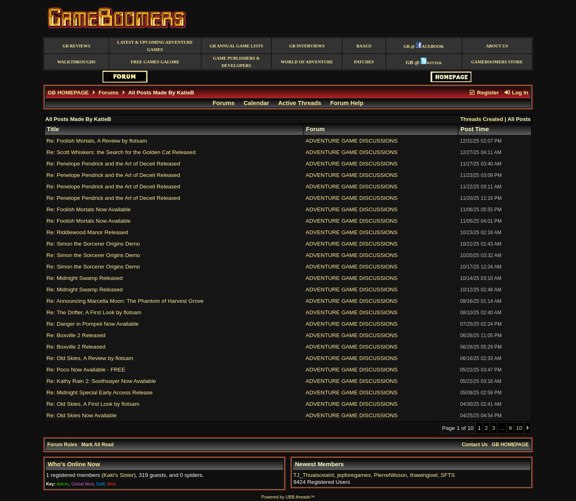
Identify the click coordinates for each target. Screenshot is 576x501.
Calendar (256, 103)
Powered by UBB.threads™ (288, 496)
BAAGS (363, 46)
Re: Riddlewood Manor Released (87, 232)
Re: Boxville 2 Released (76, 335)
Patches (364, 62)
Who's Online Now (74, 464)
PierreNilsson (390, 475)
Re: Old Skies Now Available (82, 415)
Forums (108, 92)
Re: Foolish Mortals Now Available (89, 209)
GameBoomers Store (496, 62)
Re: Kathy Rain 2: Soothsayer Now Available (101, 381)
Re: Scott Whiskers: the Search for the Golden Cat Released (121, 152)
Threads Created (481, 119)
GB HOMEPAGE (68, 92)
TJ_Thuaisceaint (313, 475)
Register (484, 92)
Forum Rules (62, 444)
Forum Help (346, 103)
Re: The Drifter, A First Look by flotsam (94, 312)
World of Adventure (307, 62)
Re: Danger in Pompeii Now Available (93, 324)
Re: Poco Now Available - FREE (86, 370)
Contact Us (474, 444)
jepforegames (354, 475)
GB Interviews (307, 46)
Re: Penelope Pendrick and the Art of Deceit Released (113, 164)
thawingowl (424, 475)
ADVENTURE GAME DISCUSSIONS (351, 141)
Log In (516, 92)
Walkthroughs (76, 62)
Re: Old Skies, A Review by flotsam (90, 358)
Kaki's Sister (118, 475)
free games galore (155, 62)
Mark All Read (97, 444)
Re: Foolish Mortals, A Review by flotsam (97, 141)
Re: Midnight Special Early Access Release (100, 392)
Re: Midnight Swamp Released (85, 278)
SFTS (447, 475)
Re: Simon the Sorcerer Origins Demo (93, 244)
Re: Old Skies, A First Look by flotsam (93, 404)
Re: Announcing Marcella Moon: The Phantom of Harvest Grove (125, 301)
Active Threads (299, 103)
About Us (497, 46)
